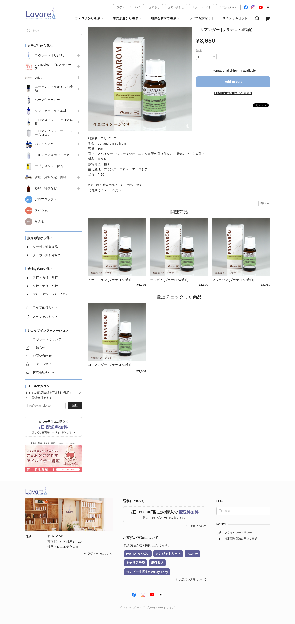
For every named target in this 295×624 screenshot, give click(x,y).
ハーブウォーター (47, 99)
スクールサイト (201, 7)
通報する (264, 203)
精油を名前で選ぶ (166, 18)
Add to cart (233, 81)
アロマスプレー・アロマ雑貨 (54, 121)
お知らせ (154, 7)
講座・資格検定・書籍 (50, 177)
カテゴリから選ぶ (90, 18)
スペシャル (43, 210)
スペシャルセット (234, 18)
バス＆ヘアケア (46, 144)
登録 (75, 405)
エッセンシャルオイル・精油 (54, 88)
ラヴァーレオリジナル (50, 55)
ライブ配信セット (201, 18)
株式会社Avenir (228, 7)
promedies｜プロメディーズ (53, 66)
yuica (38, 77)
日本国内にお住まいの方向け (233, 93)
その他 (39, 221)
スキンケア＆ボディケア (52, 155)
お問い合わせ (176, 7)
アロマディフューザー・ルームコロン (54, 132)
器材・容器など (46, 188)
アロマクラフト (46, 199)
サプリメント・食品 (49, 166)
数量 (199, 50)
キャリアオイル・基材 (50, 110)
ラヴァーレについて (129, 7)
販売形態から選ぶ (128, 18)
